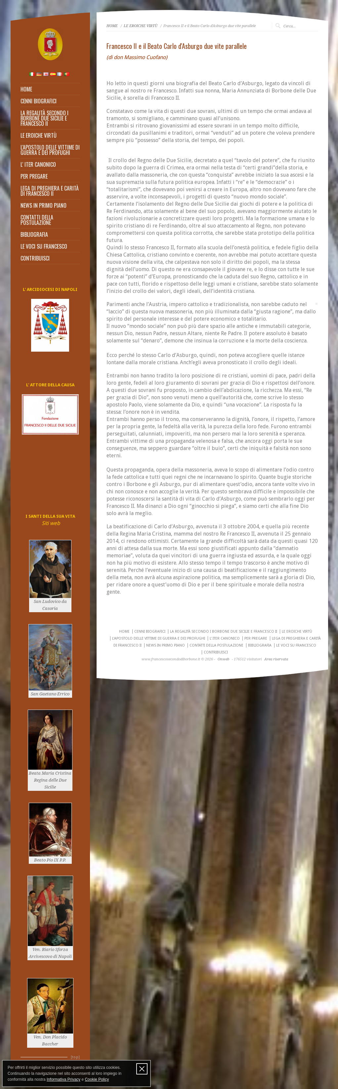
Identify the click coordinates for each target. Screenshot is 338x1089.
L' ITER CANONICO (38, 164)
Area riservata (276, 659)
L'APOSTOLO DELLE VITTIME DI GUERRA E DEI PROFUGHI (50, 150)
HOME (26, 89)
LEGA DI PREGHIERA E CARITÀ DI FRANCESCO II (50, 191)
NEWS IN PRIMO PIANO (43, 205)
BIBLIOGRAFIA (34, 234)
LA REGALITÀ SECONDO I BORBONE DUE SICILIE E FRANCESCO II (44, 118)
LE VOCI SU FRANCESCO (44, 246)
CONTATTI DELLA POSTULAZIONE (37, 220)
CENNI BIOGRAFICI (39, 101)
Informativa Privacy (63, 1079)
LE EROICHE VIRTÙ (39, 135)
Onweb (223, 659)
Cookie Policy (97, 1079)
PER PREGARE (34, 176)
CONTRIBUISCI (35, 258)
